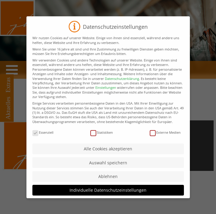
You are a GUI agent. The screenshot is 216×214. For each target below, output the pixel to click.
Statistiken (101, 137)
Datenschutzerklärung (122, 83)
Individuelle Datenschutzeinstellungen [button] (108, 195)
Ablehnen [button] (108, 181)
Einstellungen (105, 92)
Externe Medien (165, 137)
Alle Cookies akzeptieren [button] (108, 154)
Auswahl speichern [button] (108, 168)
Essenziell (42, 137)
